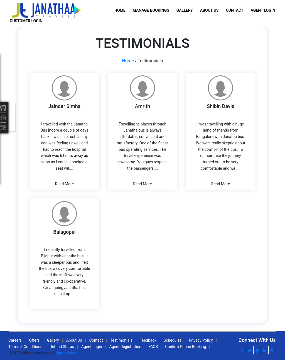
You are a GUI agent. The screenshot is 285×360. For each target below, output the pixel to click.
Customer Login (26, 21)
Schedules (172, 340)
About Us (209, 10)
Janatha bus (66, 353)
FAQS (153, 346)
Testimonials (121, 340)
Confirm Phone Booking (185, 346)
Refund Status (62, 346)
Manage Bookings (151, 10)
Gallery (184, 10)
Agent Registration (125, 346)
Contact (234, 10)
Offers (34, 340)
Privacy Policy (201, 340)
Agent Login (263, 10)
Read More (64, 184)
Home (120, 10)
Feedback (148, 340)
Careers (15, 340)
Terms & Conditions (25, 346)
